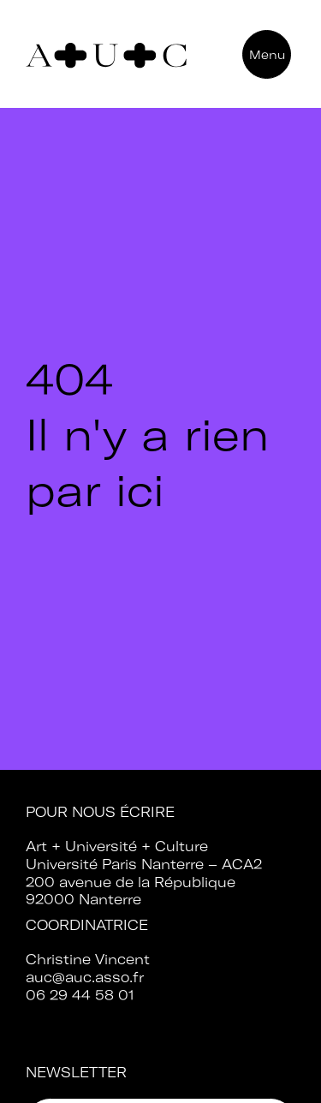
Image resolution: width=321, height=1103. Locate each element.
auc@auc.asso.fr (85, 977)
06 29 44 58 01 (80, 995)
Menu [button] (267, 55)
